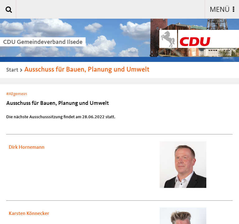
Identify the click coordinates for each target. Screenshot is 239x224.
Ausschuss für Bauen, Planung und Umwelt (86, 69)
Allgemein (18, 93)
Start (12, 70)
